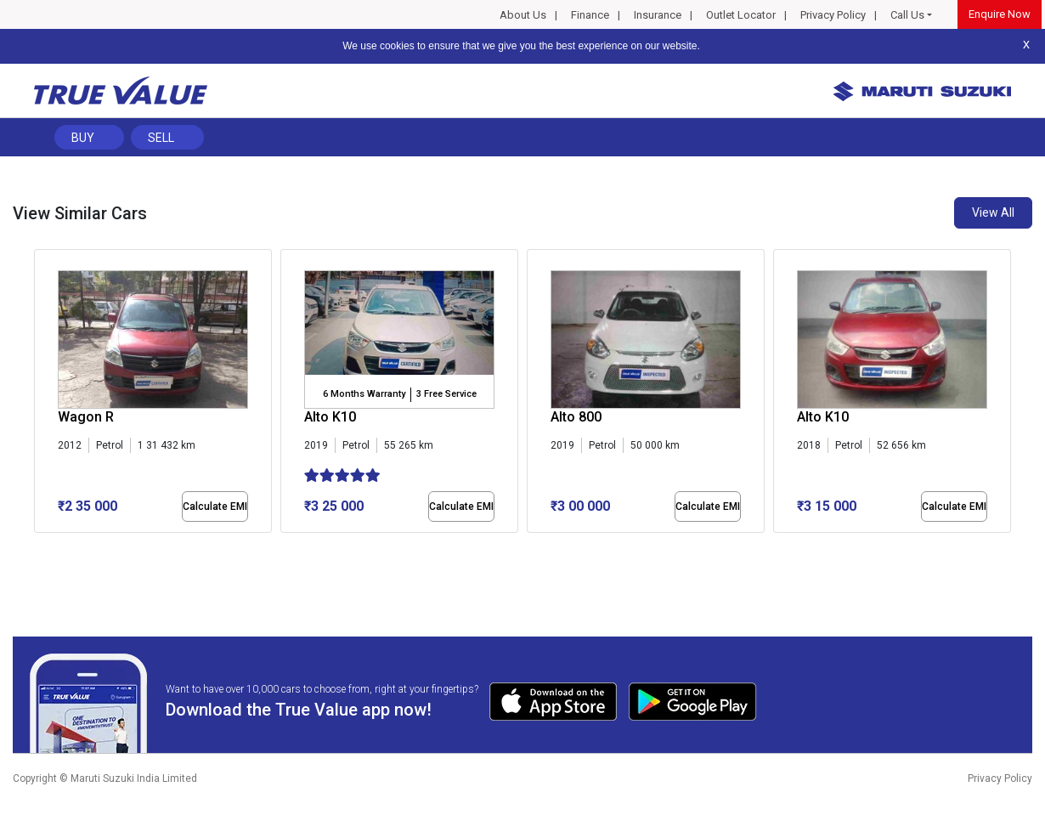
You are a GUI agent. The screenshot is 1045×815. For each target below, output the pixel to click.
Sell (161, 137)
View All (993, 212)
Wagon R (86, 417)
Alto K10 (330, 417)
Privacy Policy (833, 14)
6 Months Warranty (364, 393)
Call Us (907, 14)
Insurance (657, 14)
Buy (82, 137)
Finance (590, 14)
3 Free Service (446, 393)
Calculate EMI (215, 506)
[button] (39, 547)
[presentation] (43, 394)
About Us (523, 14)
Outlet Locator (741, 14)
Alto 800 (576, 417)
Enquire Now (1000, 14)
